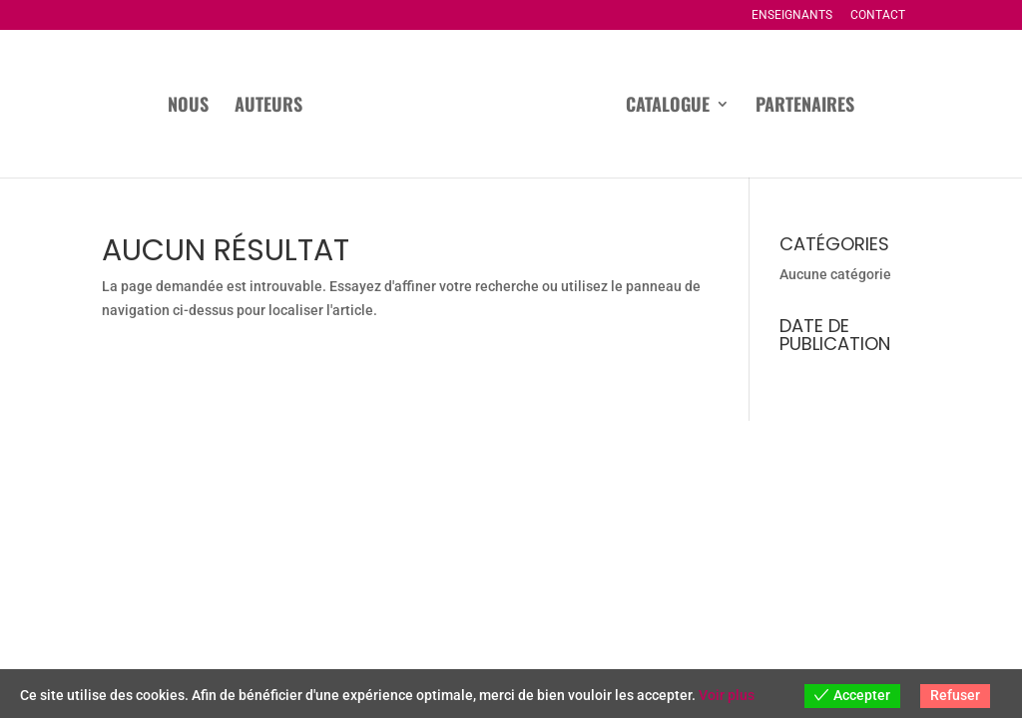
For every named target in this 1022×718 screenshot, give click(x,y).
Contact (877, 15)
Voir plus (727, 695)
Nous (188, 107)
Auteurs (268, 107)
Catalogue (668, 107)
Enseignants (792, 15)
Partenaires (805, 107)
